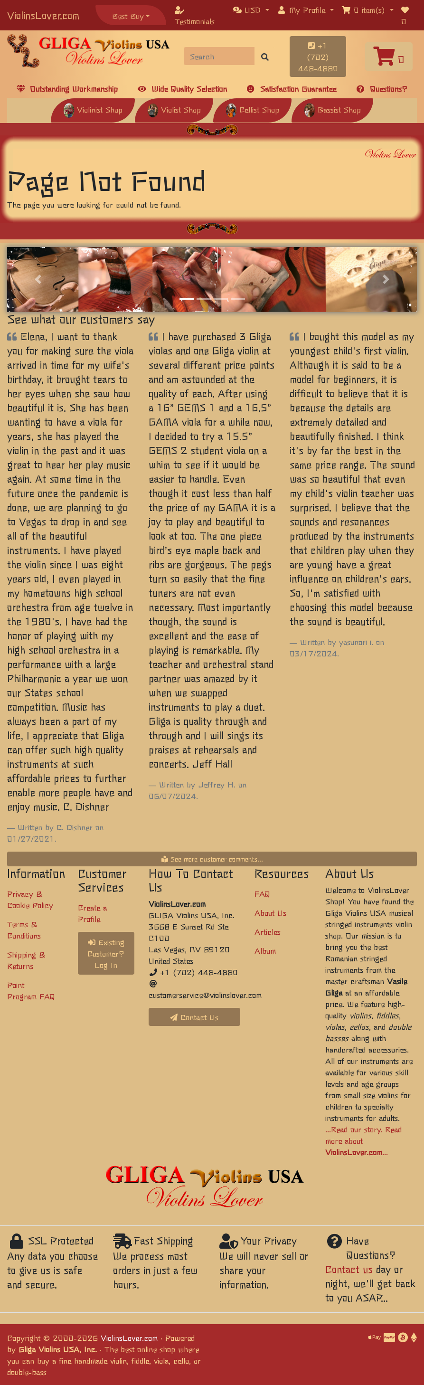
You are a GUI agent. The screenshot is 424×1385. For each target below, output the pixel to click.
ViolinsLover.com (43, 15)
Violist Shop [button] (174, 109)
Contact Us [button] (194, 1017)
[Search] (219, 56)
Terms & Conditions (24, 929)
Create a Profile (92, 912)
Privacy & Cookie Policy (30, 899)
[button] (251, 9)
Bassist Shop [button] (332, 109)
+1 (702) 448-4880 (318, 56)
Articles (267, 931)
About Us (270, 912)
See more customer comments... (212, 858)
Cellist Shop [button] (252, 109)
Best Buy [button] (128, 15)
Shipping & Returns (26, 960)
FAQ (262, 893)
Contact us (349, 1269)
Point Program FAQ (31, 990)
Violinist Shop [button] (92, 109)
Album (265, 950)
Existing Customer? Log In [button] (105, 953)
